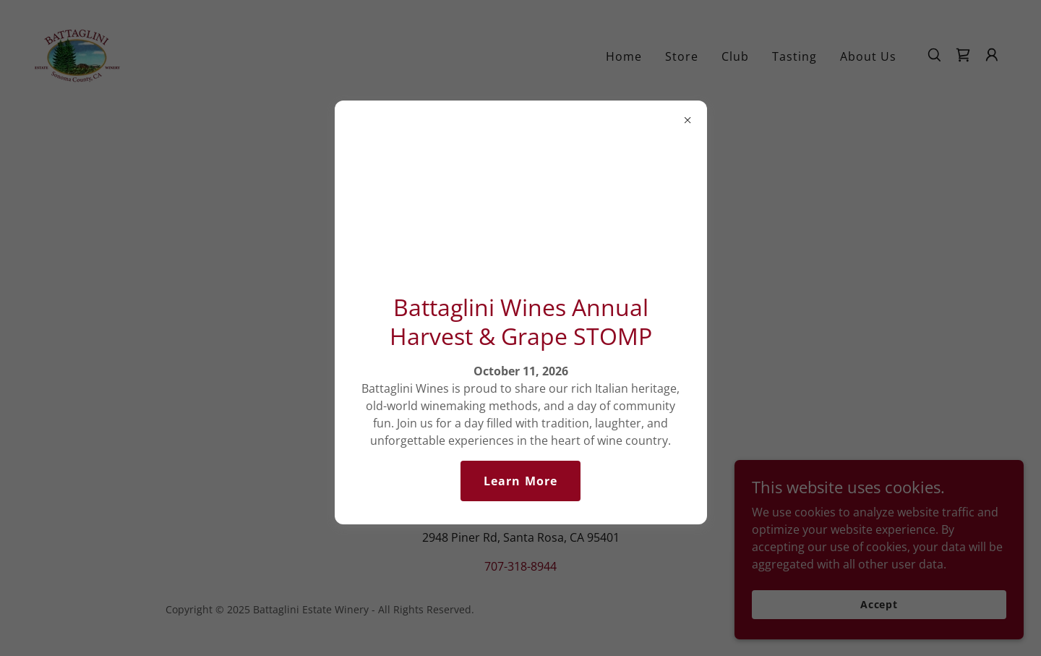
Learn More (520, 481)
